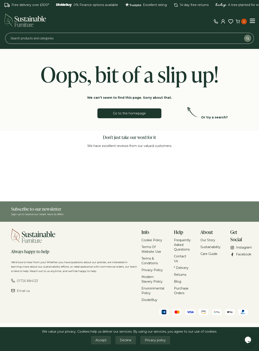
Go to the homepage (129, 113)
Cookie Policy (151, 240)
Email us (20, 291)
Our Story (207, 240)
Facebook (239, 254)
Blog (177, 282)
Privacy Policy (152, 270)
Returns (180, 275)
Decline (125, 340)
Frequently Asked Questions (182, 244)
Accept (101, 340)
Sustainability (210, 247)
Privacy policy (155, 340)
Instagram (239, 247)
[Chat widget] (248, 340)
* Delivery (181, 268)
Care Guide (208, 254)
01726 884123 (24, 281)
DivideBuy (149, 300)
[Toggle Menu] (252, 21)
